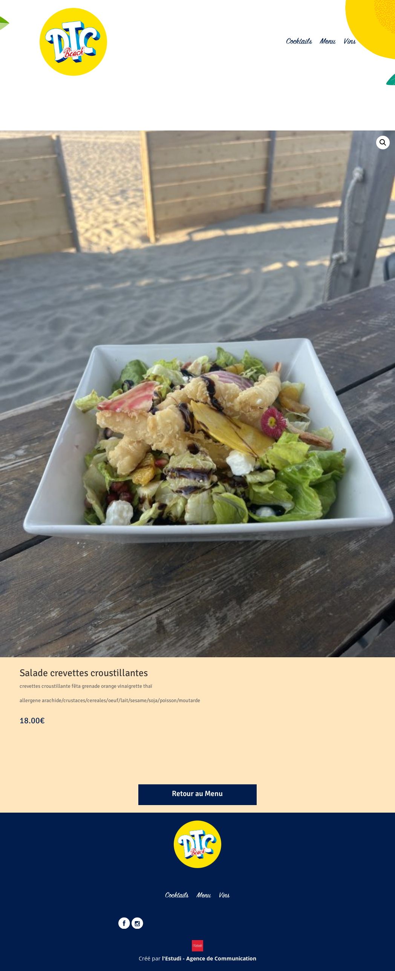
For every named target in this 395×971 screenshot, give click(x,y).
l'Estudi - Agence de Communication (209, 958)
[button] (383, 142)
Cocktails (299, 42)
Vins (349, 42)
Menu (327, 42)
